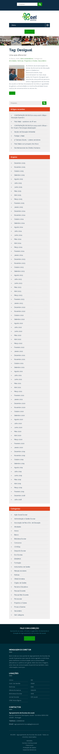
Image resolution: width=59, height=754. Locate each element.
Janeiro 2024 (18, 255)
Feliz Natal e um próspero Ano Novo (26, 144)
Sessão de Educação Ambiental (24, 132)
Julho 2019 (18, 471)
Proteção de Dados (29, 747)
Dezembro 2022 (19, 307)
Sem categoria (19, 615)
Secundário (42, 61)
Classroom (29, 745)
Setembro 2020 (19, 415)
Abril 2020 (17, 435)
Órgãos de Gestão (20, 583)
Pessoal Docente (19, 591)
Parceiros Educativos (21, 587)
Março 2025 (18, 199)
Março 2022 (18, 343)
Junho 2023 (18, 283)
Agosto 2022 (18, 323)
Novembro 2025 (19, 167)
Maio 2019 (17, 479)
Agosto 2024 (18, 227)
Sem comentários (27, 58)
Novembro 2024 (19, 215)
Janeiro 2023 (18, 303)
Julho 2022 (18, 327)
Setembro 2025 (19, 175)
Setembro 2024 (19, 223)
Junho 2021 (18, 379)
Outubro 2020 (19, 411)
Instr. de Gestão (14, 683)
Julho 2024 (18, 231)
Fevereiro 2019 (19, 491)
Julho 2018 (18, 499)
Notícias (20, 61)
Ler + (12, 93)
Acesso (30, 32)
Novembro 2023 (19, 263)
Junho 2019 (18, 475)
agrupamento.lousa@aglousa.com (26, 724)
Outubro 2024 (19, 219)
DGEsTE (33, 690)
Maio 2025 (17, 191)
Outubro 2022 (19, 315)
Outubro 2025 (18, 171)
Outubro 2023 (19, 267)
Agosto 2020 (18, 419)
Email (29, 638)
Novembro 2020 (19, 407)
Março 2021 (18, 391)
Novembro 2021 (19, 359)
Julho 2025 (18, 183)
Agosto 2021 (18, 371)
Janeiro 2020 (18, 447)
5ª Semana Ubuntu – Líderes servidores (27, 140)
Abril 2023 (17, 291)
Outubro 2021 (18, 363)
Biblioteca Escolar (20, 539)
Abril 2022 (17, 339)
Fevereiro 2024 (19, 251)
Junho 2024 (18, 235)
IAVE (32, 694)
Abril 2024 (17, 243)
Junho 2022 (18, 331)
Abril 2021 (17, 387)
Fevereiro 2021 (19, 395)
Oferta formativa (19, 579)
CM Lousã (34, 697)
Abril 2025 (17, 195)
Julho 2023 (18, 279)
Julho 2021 (18, 375)
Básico (16, 535)
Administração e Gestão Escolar (24, 519)
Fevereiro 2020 (19, 443)
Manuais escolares (20, 571)
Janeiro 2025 (18, 207)
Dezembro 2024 (19, 211)
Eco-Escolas (18, 555)
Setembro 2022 (19, 319)
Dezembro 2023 (19, 259)
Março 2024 (18, 247)
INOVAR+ (29, 741)
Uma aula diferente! (17, 55)
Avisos (16, 531)
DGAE (33, 683)
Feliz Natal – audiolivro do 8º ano (25, 121)
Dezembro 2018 (19, 495)
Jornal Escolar (14, 697)
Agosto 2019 (18, 467)
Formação (17, 563)
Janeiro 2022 (18, 351)
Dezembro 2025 (19, 163)
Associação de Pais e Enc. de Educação (27, 523)
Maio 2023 (17, 287)
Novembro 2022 (19, 311)
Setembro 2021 (19, 367)
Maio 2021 (17, 383)
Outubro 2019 (18, 459)
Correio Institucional (29, 743)
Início (11, 680)
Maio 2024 (17, 239)
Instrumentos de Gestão (22, 567)
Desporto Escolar (20, 551)
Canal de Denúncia (29, 750)
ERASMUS (17, 559)
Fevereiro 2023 (19, 299)
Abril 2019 (17, 483)
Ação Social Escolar (20, 515)
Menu (14, 25)
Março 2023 (18, 295)
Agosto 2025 (18, 179)
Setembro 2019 (19, 463)
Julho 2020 (18, 423)
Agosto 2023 (18, 275)
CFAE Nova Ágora (15, 700)
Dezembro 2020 (19, 403)
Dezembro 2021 (19, 355)
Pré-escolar (18, 599)
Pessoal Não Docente (21, 595)
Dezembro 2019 (19, 451)
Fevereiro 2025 (19, 203)
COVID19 (17, 547)
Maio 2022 (17, 335)
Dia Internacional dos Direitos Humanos (27, 148)
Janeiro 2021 (18, 399)
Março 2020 (18, 439)
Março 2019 (18, 487)
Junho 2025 (18, 187)
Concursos (18, 543)
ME (32, 680)
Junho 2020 (18, 427)
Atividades (13, 61)
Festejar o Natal (19, 136)
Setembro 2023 (19, 271)
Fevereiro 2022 (19, 347)
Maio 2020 (17, 431)
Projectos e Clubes (30, 61)
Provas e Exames (19, 607)
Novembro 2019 (19, 455)
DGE (32, 687)
